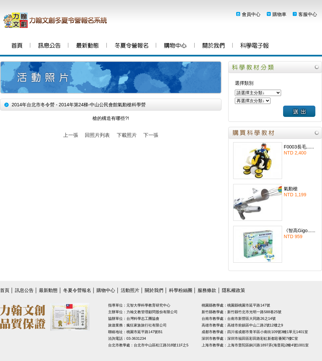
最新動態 (87, 46)
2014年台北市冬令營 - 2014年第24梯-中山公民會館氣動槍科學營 (79, 104)
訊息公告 (49, 46)
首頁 (17, 46)
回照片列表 (97, 135)
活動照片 (130, 290)
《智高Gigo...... (299, 230)
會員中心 (251, 14)
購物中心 (175, 46)
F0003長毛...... (299, 146)
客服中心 (307, 14)
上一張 (70, 135)
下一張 (150, 135)
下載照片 (127, 135)
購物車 (279, 14)
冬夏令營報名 (131, 46)
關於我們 (214, 46)
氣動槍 (291, 188)
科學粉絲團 (254, 46)
